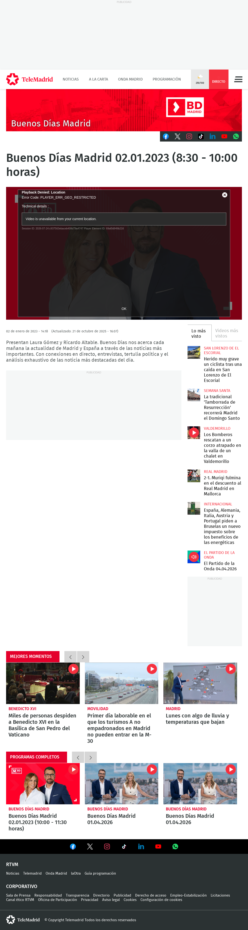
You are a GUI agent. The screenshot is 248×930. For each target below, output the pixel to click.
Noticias (71, 79)
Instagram (189, 136)
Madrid (173, 709)
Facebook (166, 136)
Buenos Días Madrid (29, 809)
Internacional (218, 504)
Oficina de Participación (57, 900)
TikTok (201, 136)
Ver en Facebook (73, 847)
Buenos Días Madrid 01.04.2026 (122, 784)
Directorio (101, 895)
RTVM (12, 864)
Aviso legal (111, 900)
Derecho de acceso (150, 895)
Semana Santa (217, 391)
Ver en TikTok (124, 847)
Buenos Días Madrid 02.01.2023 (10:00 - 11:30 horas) (43, 784)
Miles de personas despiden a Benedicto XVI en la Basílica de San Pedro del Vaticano (43, 683)
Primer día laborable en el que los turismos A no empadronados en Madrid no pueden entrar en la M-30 (122, 683)
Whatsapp (236, 136)
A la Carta (98, 79)
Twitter (177, 136)
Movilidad (97, 709)
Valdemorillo (217, 428)
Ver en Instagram (107, 846)
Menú (238, 79)
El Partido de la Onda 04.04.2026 (194, 557)
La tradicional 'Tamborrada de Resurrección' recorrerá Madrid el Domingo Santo (194, 394)
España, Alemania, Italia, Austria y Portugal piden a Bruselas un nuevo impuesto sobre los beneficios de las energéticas (194, 508)
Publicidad (122, 895)
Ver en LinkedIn (141, 846)
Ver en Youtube (158, 846)
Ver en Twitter (90, 847)
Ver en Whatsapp (175, 846)
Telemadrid (32, 873)
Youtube (224, 136)
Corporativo (21, 886)
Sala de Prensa (18, 895)
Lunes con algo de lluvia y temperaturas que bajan (200, 683)
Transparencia (77, 895)
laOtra (76, 873)
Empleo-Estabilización (188, 895)
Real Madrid (215, 472)
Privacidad (89, 900)
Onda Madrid (130, 79)
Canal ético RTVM (20, 900)
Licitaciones (220, 895)
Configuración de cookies (161, 900)
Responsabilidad (48, 895)
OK (123, 309)
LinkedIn (212, 136)
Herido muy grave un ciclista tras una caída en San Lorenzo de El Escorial (194, 352)
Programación (167, 79)
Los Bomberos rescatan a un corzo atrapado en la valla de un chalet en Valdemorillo (194, 432)
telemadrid (23, 919)
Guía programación (100, 873)
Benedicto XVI (22, 709)
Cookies (130, 900)
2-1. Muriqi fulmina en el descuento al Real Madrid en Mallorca (194, 476)
